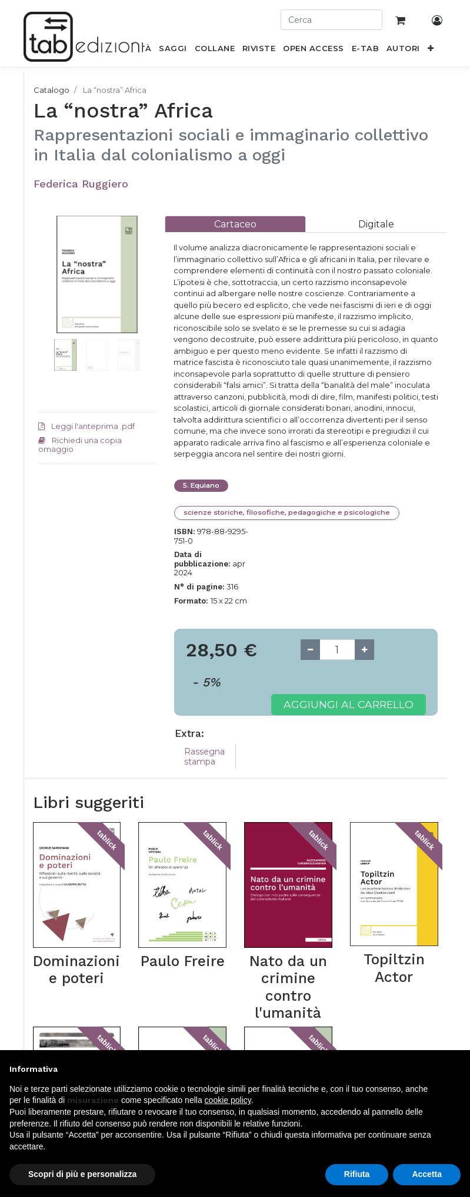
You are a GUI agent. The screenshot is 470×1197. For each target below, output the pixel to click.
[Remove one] (310, 649)
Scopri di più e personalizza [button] (82, 1174)
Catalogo (51, 90)
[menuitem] (173, 50)
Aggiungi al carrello (349, 704)
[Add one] (364, 649)
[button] (430, 50)
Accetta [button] (427, 1174)
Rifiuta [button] (357, 1174)
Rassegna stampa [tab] (204, 756)
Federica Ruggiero (81, 183)
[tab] (235, 224)
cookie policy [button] (228, 1100)
